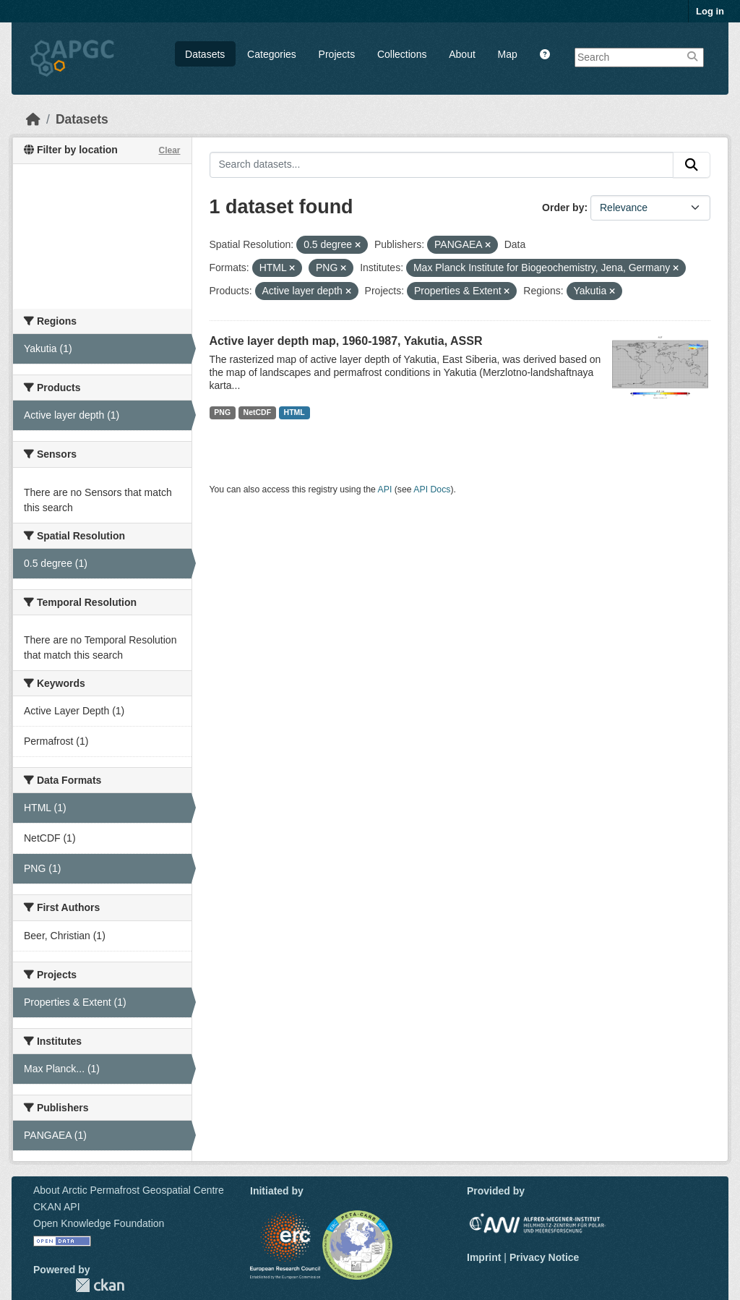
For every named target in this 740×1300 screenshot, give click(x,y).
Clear (169, 150)
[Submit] (691, 165)
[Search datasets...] (442, 165)
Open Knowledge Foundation (98, 1223)
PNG (222, 412)
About (462, 54)
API (385, 489)
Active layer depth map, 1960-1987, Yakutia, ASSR (346, 341)
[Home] (33, 119)
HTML (294, 412)
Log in (710, 11)
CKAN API (56, 1207)
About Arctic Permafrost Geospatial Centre (128, 1190)
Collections (401, 54)
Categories (271, 54)
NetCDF (258, 412)
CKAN (99, 1285)
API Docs (431, 489)
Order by (563, 207)
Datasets (205, 54)
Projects (337, 54)
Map (507, 54)
